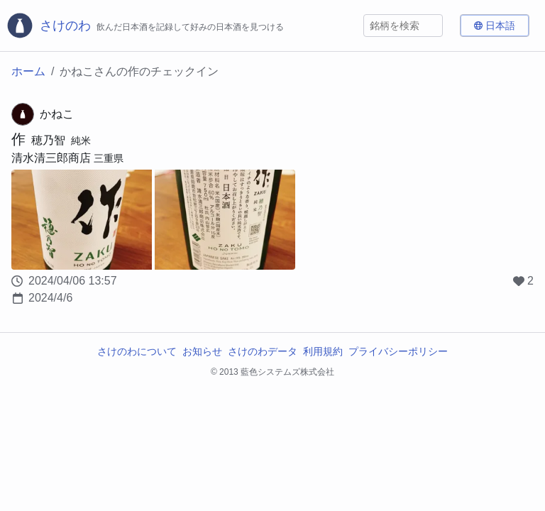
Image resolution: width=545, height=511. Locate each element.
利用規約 (323, 351)
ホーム (28, 71)
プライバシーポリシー (398, 351)
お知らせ (202, 351)
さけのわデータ (262, 351)
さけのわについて (137, 351)
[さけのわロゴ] (145, 25)
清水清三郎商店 (51, 158)
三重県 (108, 158)
